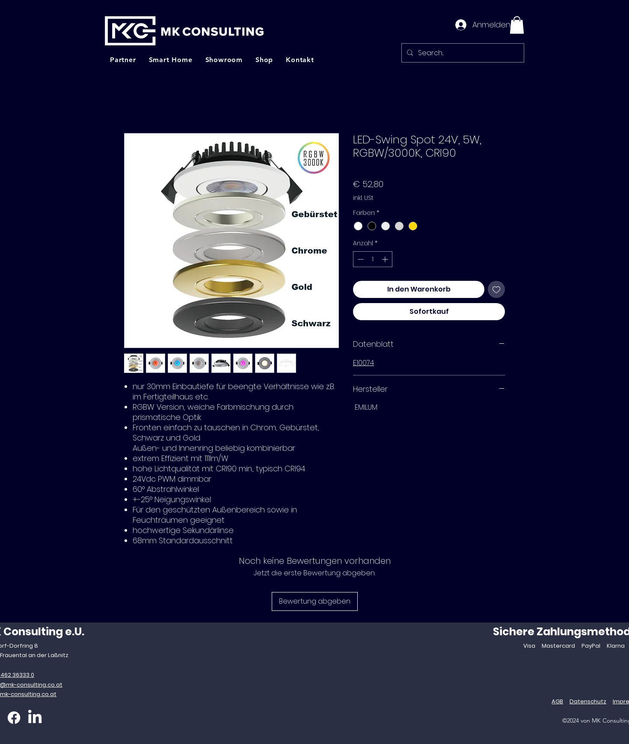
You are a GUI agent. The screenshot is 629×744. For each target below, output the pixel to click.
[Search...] (462, 53)
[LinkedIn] (35, 717)
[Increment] (385, 259)
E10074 (363, 363)
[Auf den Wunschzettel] (496, 289)
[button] (517, 25)
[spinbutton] (372, 259)
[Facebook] (14, 717)
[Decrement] (359, 259)
